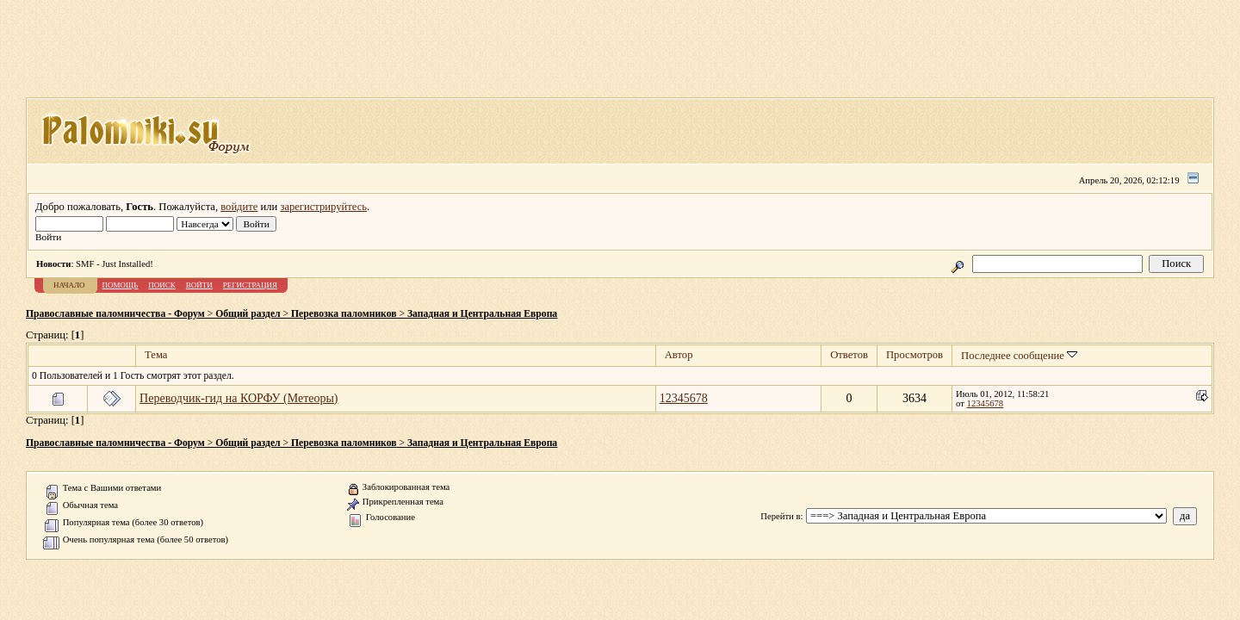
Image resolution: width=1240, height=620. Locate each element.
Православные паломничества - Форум (115, 313)
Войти (199, 285)
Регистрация (250, 285)
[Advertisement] (620, 54)
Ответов (849, 355)
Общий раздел (247, 313)
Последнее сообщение (1019, 356)
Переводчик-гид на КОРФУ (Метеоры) (239, 398)
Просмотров (914, 355)
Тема (156, 355)
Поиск (162, 285)
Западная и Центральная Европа (482, 313)
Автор (679, 355)
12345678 (684, 398)
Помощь (120, 285)
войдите (238, 207)
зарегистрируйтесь (323, 207)
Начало (69, 285)
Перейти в (780, 516)
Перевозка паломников (343, 313)
